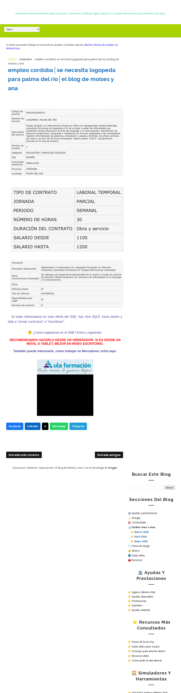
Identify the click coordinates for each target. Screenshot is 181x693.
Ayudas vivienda (141, 181)
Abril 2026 (140, 107)
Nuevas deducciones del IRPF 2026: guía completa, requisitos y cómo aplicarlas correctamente (31, 584)
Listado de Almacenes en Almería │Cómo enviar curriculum (41, 511)
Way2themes (122, 682)
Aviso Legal (134, 366)
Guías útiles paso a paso (146, 217)
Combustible (139, 93)
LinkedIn (32, 426)
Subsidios (137, 176)
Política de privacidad (140, 360)
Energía (136, 89)
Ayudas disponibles (142, 167)
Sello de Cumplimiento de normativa (149, 375)
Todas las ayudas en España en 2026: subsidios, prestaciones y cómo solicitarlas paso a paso (28, 495)
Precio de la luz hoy (143, 213)
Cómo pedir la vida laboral (147, 232)
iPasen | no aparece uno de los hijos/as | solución (40, 653)
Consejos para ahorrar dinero (148, 222)
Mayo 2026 (141, 112)
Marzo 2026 (141, 103)
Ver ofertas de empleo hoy (147, 327)
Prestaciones (139, 172)
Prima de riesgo (141, 117)
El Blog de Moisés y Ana (90, 7)
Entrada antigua (102, 455)
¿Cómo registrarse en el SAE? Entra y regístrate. (64, 332)
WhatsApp (59, 426)
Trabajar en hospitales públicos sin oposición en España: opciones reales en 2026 (30, 527)
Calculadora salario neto (145, 282)
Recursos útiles (140, 227)
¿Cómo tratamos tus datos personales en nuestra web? (150, 371)
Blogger (109, 468)
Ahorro (136, 122)
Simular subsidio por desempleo (150, 278)
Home (12, 59)
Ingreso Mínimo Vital (143, 163)
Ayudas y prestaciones (144, 84)
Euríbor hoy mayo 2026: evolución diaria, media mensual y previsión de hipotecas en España (31, 600)
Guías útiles (138, 126)
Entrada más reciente (24, 455)
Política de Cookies (139, 363)
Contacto (133, 357)
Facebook (15, 426)
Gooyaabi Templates (164, 682)
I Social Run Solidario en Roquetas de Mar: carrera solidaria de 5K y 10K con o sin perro (31, 617)
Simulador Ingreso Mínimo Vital (149, 263)
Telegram (78, 426)
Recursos (137, 131)
